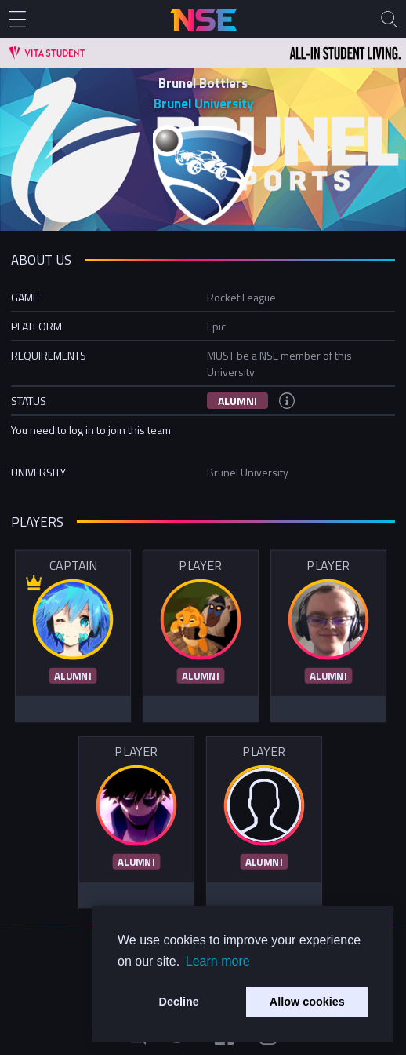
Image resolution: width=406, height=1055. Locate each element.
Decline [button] (179, 1001)
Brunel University (203, 103)
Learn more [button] (218, 961)
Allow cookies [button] (307, 1001)
